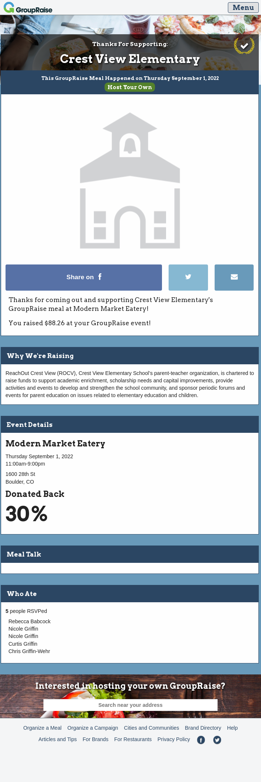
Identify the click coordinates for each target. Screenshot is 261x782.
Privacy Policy (174, 739)
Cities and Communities (151, 728)
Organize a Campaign (92, 728)
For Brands (95, 739)
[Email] (234, 289)
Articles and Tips (58, 739)
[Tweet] (192, 289)
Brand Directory (203, 728)
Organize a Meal (42, 728)
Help (232, 728)
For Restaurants (133, 739)
